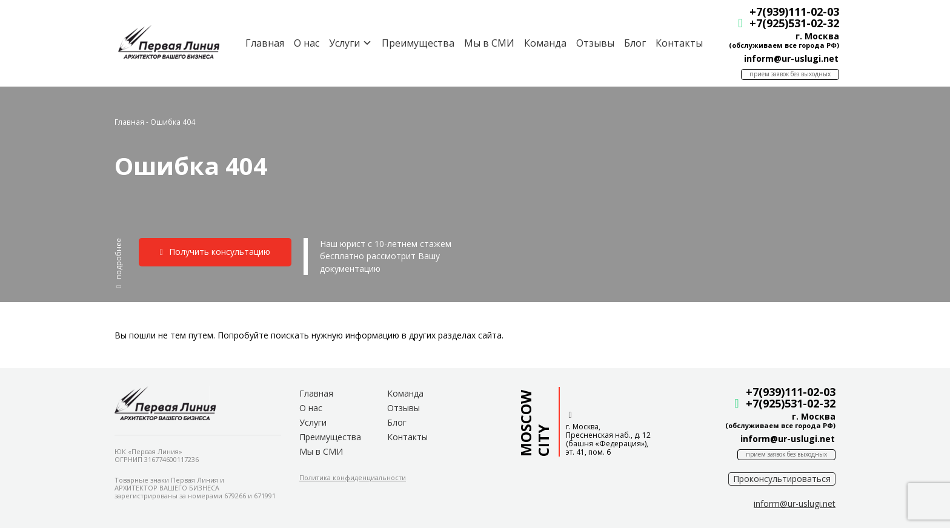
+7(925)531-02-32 (790, 23)
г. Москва (813, 36)
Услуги (313, 422)
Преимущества (414, 43)
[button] (118, 263)
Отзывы (592, 43)
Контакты (675, 43)
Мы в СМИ (485, 43)
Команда (541, 43)
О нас (303, 43)
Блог (631, 43)
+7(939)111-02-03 (790, 11)
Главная (261, 43)
